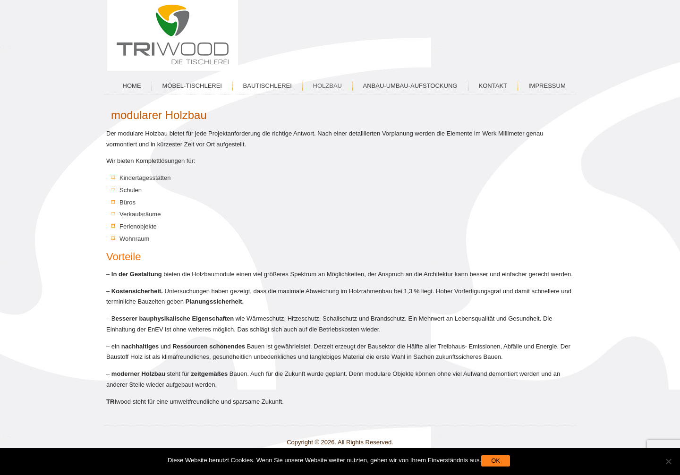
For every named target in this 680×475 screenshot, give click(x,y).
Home (132, 85)
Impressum (547, 85)
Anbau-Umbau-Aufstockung (410, 85)
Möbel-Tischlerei (192, 85)
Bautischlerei (267, 85)
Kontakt (493, 85)
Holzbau (327, 85)
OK (495, 460)
